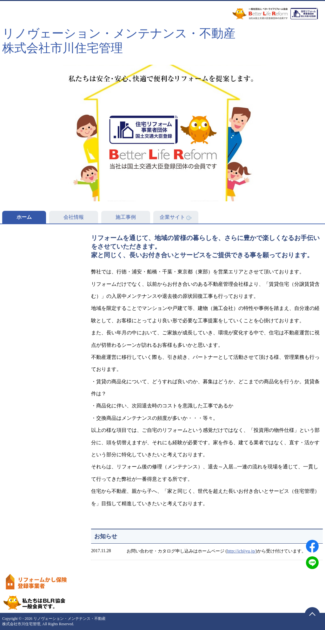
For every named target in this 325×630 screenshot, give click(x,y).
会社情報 (73, 217)
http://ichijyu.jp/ (241, 551)
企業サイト (176, 217)
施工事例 (126, 217)
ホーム (24, 217)
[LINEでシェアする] (312, 562)
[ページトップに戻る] (312, 614)
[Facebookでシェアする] (312, 546)
